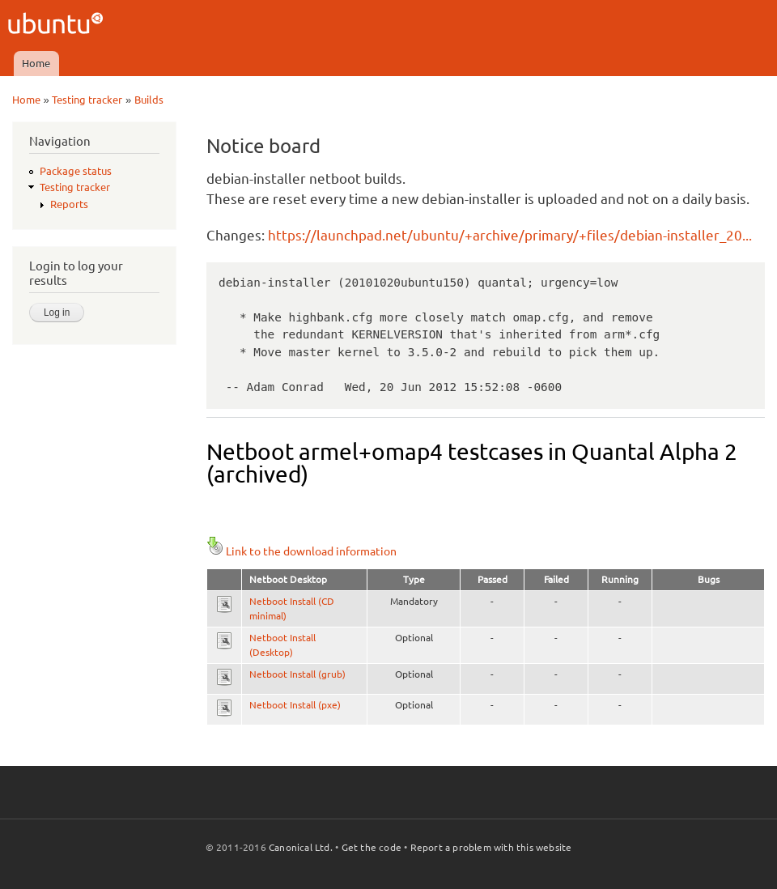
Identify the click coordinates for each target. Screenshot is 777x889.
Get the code (371, 847)
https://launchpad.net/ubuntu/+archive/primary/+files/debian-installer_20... (510, 235)
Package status (76, 171)
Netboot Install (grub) (297, 674)
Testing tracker (87, 99)
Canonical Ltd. (301, 847)
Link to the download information (301, 551)
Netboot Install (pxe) (295, 705)
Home (36, 63)
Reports (69, 204)
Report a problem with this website (491, 847)
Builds (148, 99)
